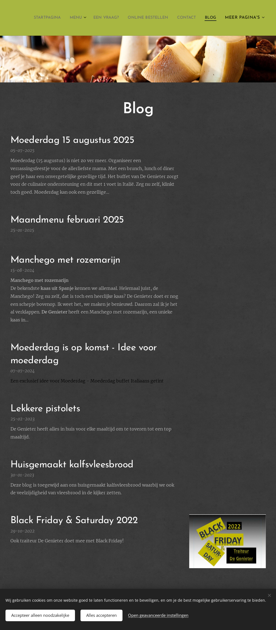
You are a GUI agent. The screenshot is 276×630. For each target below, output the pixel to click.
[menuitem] (53, 18)
